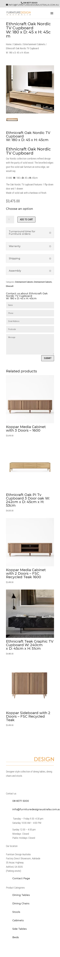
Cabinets (17, 44)
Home (8, 44)
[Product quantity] (10, 219)
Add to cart (26, 219)
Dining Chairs (20, 903)
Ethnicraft (9, 286)
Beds (15, 937)
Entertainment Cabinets (34, 44)
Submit (47, 358)
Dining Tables (21, 895)
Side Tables (19, 928)
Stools (16, 911)
